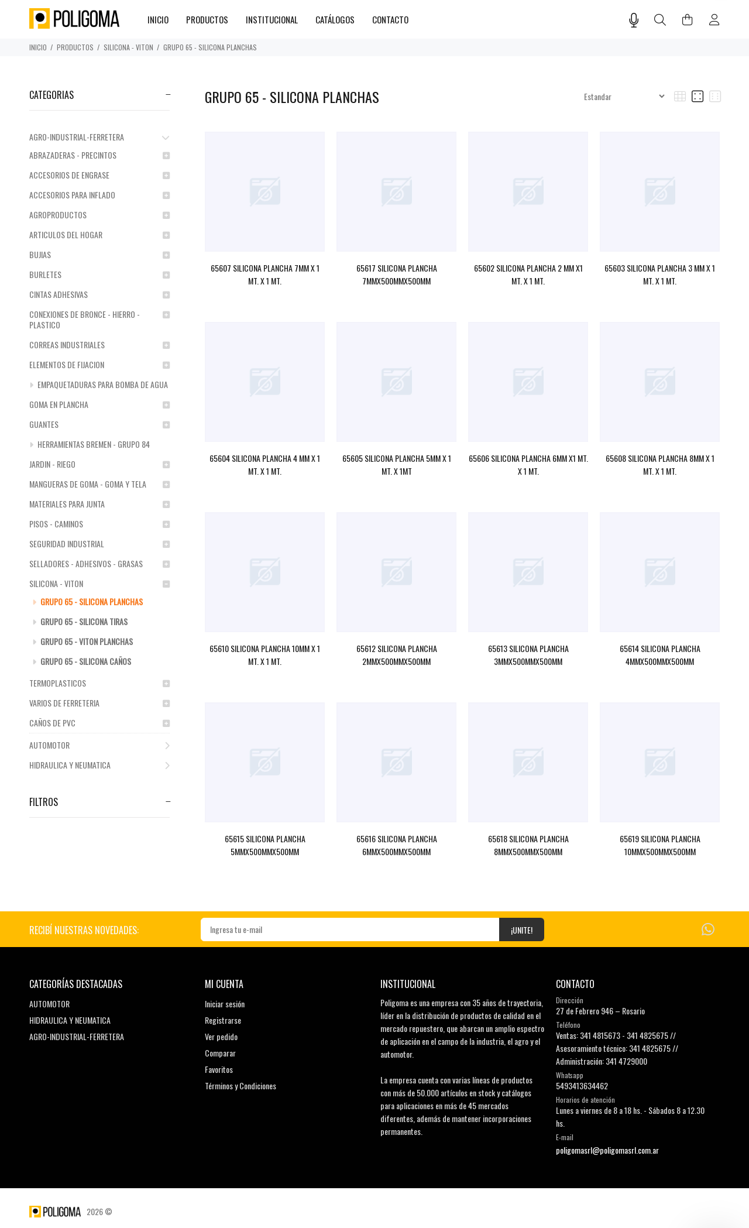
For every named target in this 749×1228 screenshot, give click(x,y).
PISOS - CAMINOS (99, 523)
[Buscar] (660, 20)
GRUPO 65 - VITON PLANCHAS (82, 641)
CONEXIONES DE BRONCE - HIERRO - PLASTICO (99, 319)
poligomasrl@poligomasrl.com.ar (607, 1150)
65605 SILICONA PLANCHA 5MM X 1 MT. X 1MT (396, 464)
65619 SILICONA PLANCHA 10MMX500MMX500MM (660, 844)
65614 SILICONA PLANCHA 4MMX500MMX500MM (660, 654)
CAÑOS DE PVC (99, 722)
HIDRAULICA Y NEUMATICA (99, 765)
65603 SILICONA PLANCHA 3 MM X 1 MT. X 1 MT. (659, 274)
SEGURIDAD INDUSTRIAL (99, 543)
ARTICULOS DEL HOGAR (99, 234)
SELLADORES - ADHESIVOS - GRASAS (99, 563)
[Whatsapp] (708, 928)
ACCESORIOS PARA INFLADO (99, 194)
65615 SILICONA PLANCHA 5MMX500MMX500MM (265, 844)
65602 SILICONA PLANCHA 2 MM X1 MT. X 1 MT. (528, 274)
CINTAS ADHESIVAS (99, 294)
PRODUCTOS (75, 47)
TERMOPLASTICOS (99, 683)
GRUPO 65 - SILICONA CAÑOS (81, 661)
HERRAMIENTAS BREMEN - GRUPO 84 (89, 444)
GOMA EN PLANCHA (99, 404)
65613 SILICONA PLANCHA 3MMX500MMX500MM (528, 654)
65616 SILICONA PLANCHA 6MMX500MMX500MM (396, 844)
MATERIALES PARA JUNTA (99, 504)
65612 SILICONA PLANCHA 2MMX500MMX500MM (396, 654)
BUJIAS (99, 254)
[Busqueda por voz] (634, 20)
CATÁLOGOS (335, 19)
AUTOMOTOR (99, 745)
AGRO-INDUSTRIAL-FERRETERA (99, 137)
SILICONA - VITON (128, 47)
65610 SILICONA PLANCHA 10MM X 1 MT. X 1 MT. (264, 654)
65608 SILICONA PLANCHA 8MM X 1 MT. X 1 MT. (660, 464)
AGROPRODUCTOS (99, 214)
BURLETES (99, 274)
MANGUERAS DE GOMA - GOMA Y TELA (99, 484)
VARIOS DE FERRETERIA (99, 703)
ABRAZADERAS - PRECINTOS (99, 155)
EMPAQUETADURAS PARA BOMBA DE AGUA (98, 384)
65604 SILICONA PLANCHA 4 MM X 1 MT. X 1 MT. (264, 464)
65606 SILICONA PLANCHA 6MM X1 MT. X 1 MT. (528, 464)
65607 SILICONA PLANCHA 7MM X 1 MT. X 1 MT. (265, 274)
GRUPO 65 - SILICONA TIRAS (80, 621)
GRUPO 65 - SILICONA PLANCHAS (210, 47)
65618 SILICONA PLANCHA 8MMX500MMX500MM (528, 844)
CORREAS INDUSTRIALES (99, 344)
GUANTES (99, 424)
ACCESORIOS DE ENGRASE (99, 175)
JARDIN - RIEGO (99, 464)
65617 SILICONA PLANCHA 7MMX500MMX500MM (396, 274)
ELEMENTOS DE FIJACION (99, 364)
